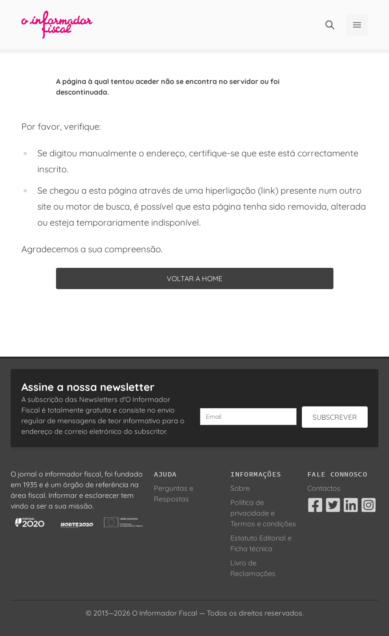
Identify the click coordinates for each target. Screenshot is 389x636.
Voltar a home (194, 278)
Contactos (324, 488)
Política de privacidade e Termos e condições (263, 513)
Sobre (240, 488)
